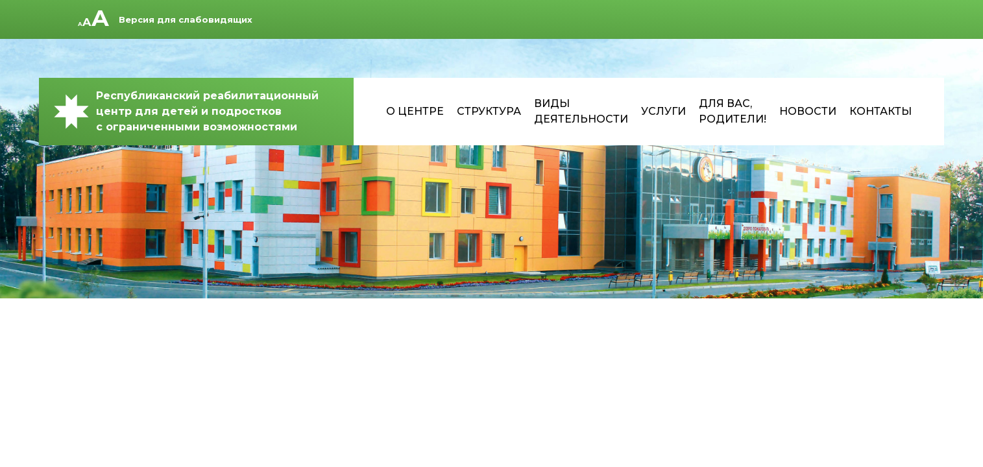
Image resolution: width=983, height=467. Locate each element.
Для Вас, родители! (732, 111)
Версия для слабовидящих (185, 19)
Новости (807, 111)
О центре (415, 111)
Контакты (880, 111)
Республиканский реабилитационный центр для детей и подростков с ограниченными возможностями (185, 111)
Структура (489, 111)
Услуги (663, 111)
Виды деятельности (581, 111)
